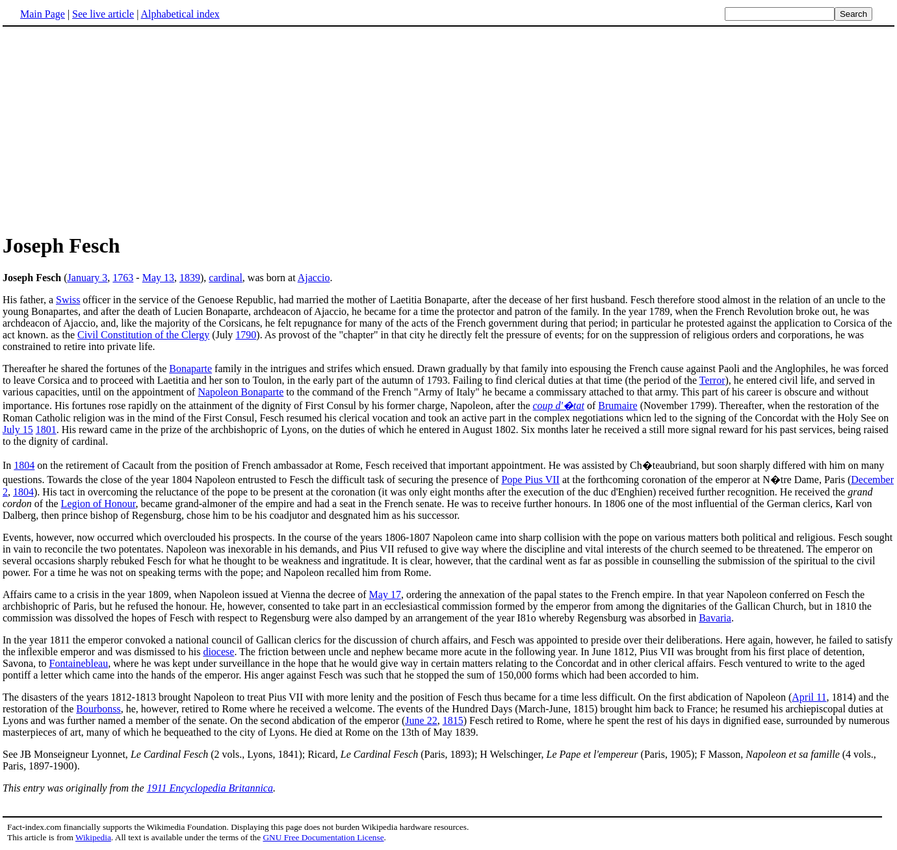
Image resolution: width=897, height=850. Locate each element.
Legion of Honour (98, 503)
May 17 (385, 594)
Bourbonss (98, 708)
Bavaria (715, 617)
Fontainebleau (79, 663)
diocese (218, 651)
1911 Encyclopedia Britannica (210, 788)
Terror (712, 380)
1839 (189, 277)
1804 (24, 465)
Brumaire (617, 405)
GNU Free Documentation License (323, 837)
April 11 (809, 697)
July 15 (18, 429)
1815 (453, 720)
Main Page (42, 13)
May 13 (158, 277)
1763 (122, 277)
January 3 (88, 277)
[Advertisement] (448, 129)
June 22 (421, 720)
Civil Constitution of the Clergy (143, 334)
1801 (46, 429)
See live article (103, 13)
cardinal (225, 277)
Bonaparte (190, 368)
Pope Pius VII (530, 479)
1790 (245, 334)
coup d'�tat (558, 405)
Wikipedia (93, 837)
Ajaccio (314, 277)
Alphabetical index (179, 13)
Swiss (68, 299)
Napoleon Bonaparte (240, 391)
